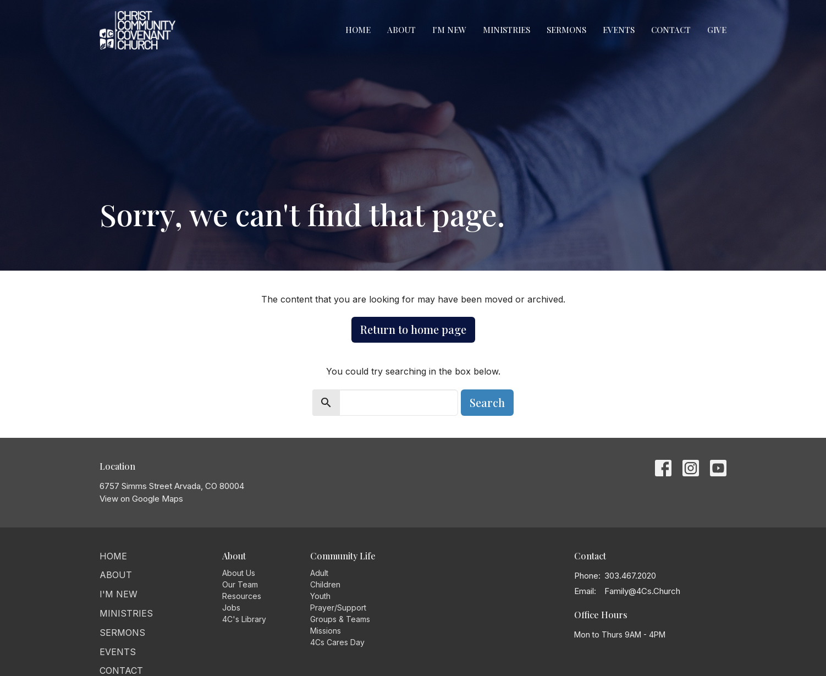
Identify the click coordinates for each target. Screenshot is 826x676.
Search (487, 402)
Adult (319, 573)
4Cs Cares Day (337, 642)
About (401, 29)
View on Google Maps (141, 498)
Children (325, 584)
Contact (671, 29)
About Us (238, 573)
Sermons (566, 29)
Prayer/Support (338, 607)
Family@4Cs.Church (642, 591)
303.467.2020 (630, 575)
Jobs (231, 607)
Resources (241, 596)
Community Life (343, 556)
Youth (320, 596)
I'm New (449, 29)
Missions (325, 630)
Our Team (240, 584)
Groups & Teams (340, 619)
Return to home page (413, 329)
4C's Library (244, 619)
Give (716, 29)
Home (358, 29)
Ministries (506, 29)
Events (619, 29)
